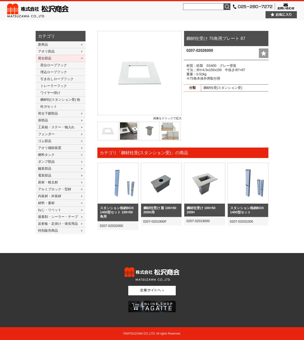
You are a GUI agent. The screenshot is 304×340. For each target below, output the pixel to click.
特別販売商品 (48, 230)
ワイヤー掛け (50, 93)
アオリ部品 (46, 51)
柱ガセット (48, 106)
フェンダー (46, 134)
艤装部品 (44, 168)
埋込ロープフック (53, 72)
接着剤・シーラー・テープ (58, 217)
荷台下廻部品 (48, 113)
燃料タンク (46, 155)
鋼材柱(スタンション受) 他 (60, 99)
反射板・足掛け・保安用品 (58, 223)
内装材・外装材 (49, 196)
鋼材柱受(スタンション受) (223, 88)
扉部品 (43, 120)
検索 (227, 6)
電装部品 (44, 175)
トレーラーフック (53, 86)
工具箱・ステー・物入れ (56, 127)
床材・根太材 (48, 182)
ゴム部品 (44, 141)
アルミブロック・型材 (54, 189)
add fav (263, 53)
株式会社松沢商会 (44, 11)
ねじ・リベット (49, 210)
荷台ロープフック (53, 65)
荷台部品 (44, 58)
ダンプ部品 (46, 161)
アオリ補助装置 (49, 148)
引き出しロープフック (57, 79)
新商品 (43, 44)
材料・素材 (46, 203)
